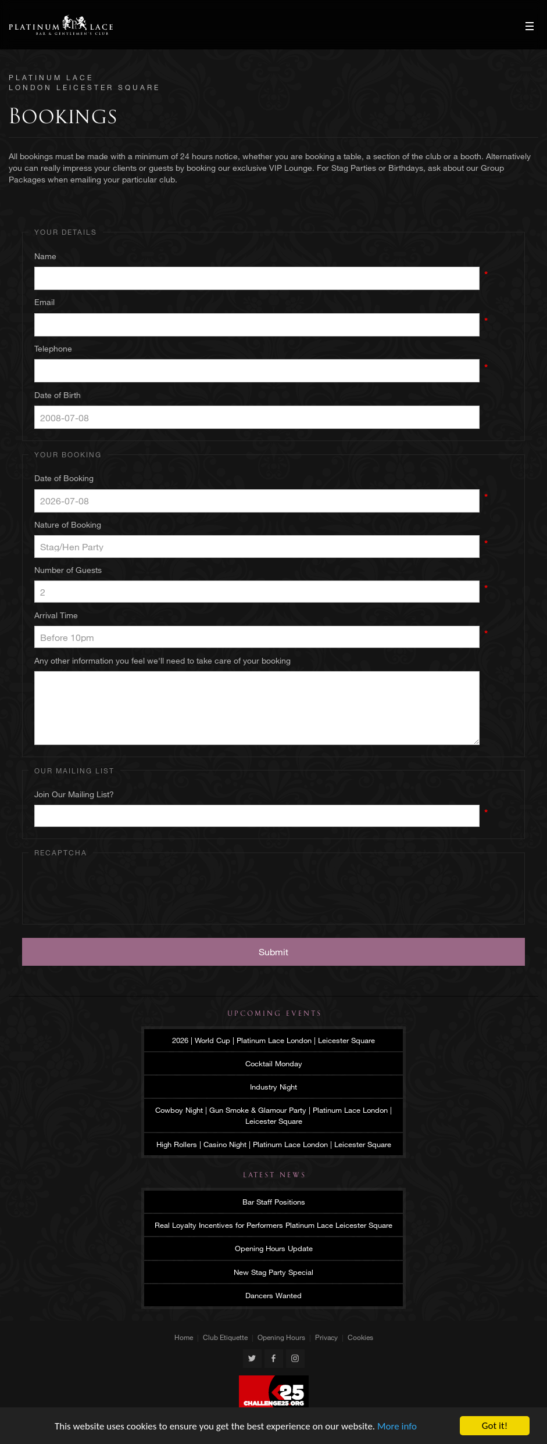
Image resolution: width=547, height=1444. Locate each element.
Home (183, 1337)
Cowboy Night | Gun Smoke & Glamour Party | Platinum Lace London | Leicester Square (273, 1115)
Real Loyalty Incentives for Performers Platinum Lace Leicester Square (273, 1225)
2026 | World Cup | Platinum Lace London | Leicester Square (273, 1040)
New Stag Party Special (273, 1272)
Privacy (326, 1337)
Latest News (274, 1175)
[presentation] (273, 889)
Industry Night (273, 1086)
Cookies (360, 1337)
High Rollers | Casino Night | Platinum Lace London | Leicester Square (273, 1144)
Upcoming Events (274, 1013)
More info (397, 1426)
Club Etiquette (225, 1337)
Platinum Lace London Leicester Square (61, 25)
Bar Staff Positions (273, 1201)
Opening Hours (281, 1337)
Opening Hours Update (274, 1248)
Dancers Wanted (273, 1295)
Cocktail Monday (273, 1063)
